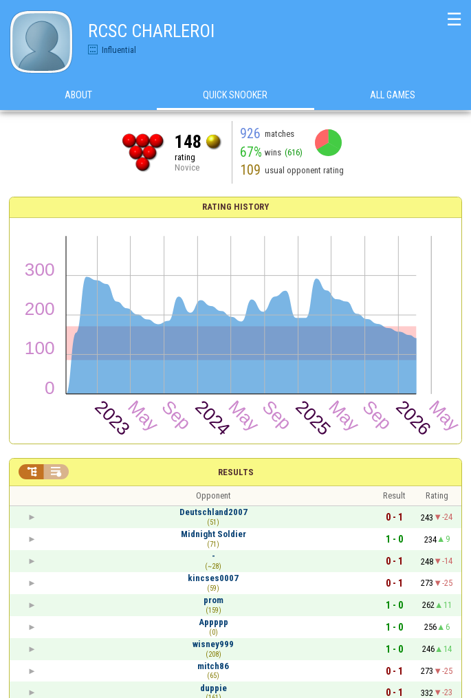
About (78, 95)
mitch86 (213, 666)
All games (392, 95)
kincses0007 (213, 578)
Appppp (213, 622)
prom (213, 600)
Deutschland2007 (213, 512)
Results (236, 472)
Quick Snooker (235, 95)
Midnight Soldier (213, 534)
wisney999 (213, 644)
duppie (213, 688)
